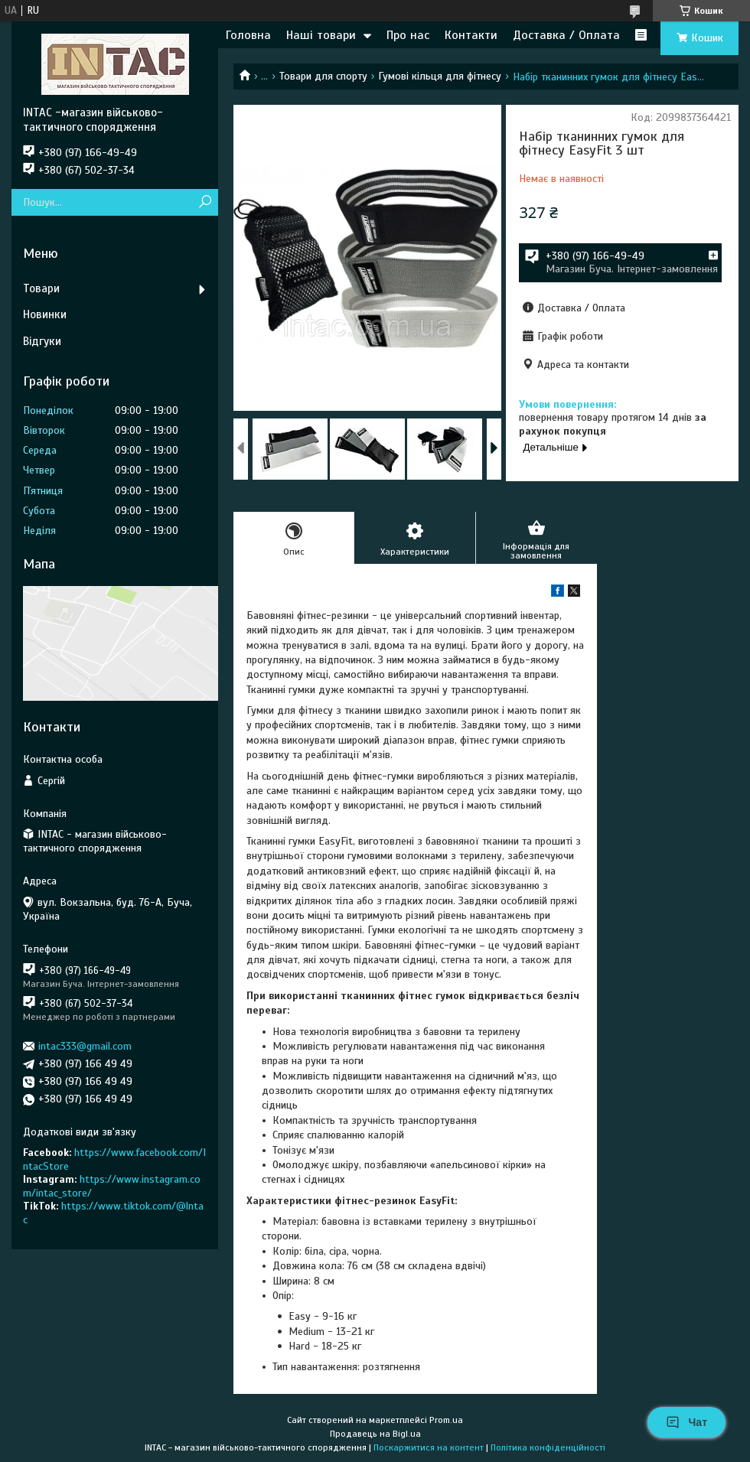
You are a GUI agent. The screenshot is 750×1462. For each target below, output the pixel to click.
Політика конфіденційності (548, 1447)
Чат (686, 1422)
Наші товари (321, 35)
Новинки (45, 314)
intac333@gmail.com (85, 1046)
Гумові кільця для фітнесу (439, 76)
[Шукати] (204, 202)
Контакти (471, 35)
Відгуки (42, 341)
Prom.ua (446, 1420)
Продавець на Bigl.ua (375, 1433)
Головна (248, 35)
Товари (41, 288)
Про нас (407, 35)
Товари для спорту (323, 76)
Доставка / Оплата (566, 35)
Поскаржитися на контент (428, 1447)
